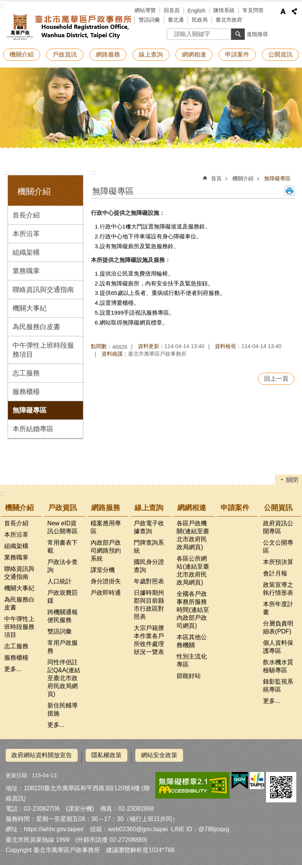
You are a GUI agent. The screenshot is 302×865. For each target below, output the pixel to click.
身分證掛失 (106, 581)
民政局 (200, 20)
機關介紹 (21, 54)
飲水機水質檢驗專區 (278, 666)
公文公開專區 (278, 546)
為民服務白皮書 (36, 327)
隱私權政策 (106, 755)
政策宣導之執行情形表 (278, 588)
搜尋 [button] (238, 34)
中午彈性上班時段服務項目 (43, 350)
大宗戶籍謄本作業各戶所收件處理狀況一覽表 (149, 640)
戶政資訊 (65, 54)
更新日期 (16, 772)
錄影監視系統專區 (278, 685)
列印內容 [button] (289, 191)
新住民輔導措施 (62, 709)
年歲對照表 (149, 581)
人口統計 (59, 581)
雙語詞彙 (149, 20)
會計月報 (275, 573)
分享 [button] (294, 11)
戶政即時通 (106, 592)
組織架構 (26, 252)
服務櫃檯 (26, 391)
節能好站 (189, 676)
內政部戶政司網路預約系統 (106, 550)
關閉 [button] (292, 480)
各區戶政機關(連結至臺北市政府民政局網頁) (193, 535)
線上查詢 (151, 54)
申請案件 (237, 54)
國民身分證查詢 (149, 566)
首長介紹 (26, 215)
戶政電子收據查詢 (149, 527)
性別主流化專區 (192, 660)
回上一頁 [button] (276, 378)
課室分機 (103, 570)
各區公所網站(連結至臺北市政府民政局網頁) (193, 570)
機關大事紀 (30, 308)
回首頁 (172, 10)
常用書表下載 (62, 546)
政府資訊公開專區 (278, 527)
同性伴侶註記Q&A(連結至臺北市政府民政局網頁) (63, 678)
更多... (12, 669)
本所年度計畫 (278, 608)
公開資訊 (280, 54)
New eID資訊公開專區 (62, 527)
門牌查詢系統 (149, 546)
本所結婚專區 (33, 429)
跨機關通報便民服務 (62, 616)
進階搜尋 (257, 34)
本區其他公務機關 (192, 641)
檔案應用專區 (106, 527)
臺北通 (176, 20)
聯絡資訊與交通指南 (43, 289)
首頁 (216, 178)
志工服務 (26, 373)
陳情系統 (224, 10)
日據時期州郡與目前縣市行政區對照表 (149, 604)
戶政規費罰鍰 (62, 596)
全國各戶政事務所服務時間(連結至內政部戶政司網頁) (193, 610)
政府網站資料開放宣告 (41, 755)
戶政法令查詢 (62, 566)
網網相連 (194, 54)
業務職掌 (26, 271)
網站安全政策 (159, 755)
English (196, 11)
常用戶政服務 (62, 647)
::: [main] (93, 172)
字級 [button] (283, 11)
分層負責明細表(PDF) (278, 627)
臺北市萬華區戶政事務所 (68, 26)
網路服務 (108, 54)
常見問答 (253, 10)
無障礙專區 (30, 410)
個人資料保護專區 (278, 647)
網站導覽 (145, 10)
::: (2, 5)
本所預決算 (278, 562)
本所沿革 (26, 234)
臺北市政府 (229, 20)
